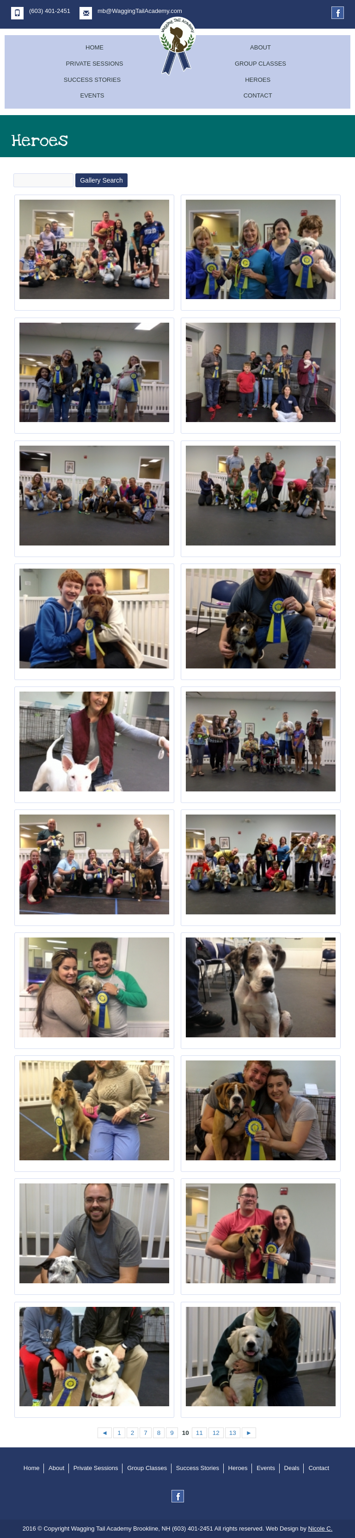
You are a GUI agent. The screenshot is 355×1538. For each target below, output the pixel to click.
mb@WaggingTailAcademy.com (131, 13)
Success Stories (92, 79)
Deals (292, 1467)
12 (216, 1432)
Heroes (257, 79)
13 (232, 1432)
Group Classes (260, 63)
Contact (258, 95)
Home (95, 47)
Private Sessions (94, 63)
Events (92, 95)
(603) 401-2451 (40, 13)
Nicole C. (320, 1528)
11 (199, 1432)
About (260, 47)
